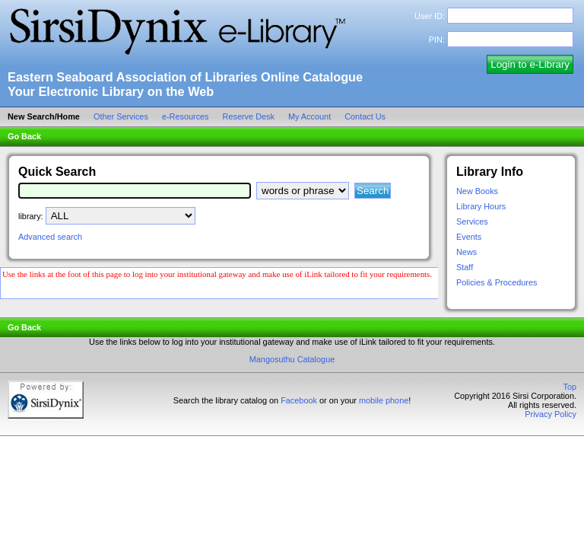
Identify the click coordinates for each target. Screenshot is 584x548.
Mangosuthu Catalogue (292, 359)
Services (472, 221)
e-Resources (188, 116)
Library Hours (481, 206)
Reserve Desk (251, 116)
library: (30, 216)
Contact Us (367, 116)
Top (569, 386)
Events (468, 236)
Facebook (299, 400)
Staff (464, 267)
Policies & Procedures (496, 282)
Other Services (123, 116)
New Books (477, 191)
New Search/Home (46, 116)
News (466, 251)
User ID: (429, 16)
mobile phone (383, 400)
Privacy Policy (550, 414)
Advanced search (50, 236)
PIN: (437, 39)
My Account (311, 116)
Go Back (24, 136)
